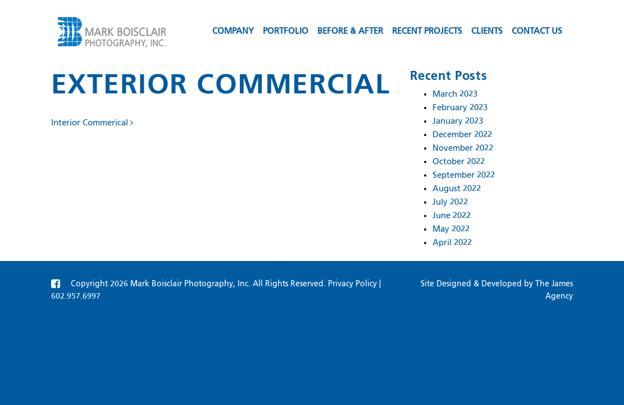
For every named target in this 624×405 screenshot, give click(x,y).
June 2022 (451, 216)
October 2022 (458, 162)
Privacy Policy (352, 284)
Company (233, 31)
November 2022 (462, 148)
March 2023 (454, 94)
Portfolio (285, 31)
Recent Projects (427, 31)
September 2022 (463, 175)
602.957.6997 (76, 296)
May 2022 (451, 229)
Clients (487, 31)
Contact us (537, 31)
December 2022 (462, 134)
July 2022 (450, 202)
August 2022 (456, 188)
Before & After (350, 31)
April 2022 (452, 242)
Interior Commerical (92, 123)
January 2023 (457, 121)
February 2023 (460, 108)
